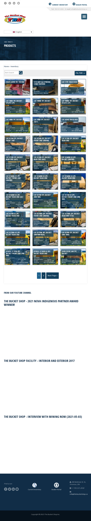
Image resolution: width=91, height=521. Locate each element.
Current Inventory (34, 489)
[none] (18, 32)
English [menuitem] (19, 32)
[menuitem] (18, 32)
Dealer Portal (56, 489)
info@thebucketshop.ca (79, 9)
